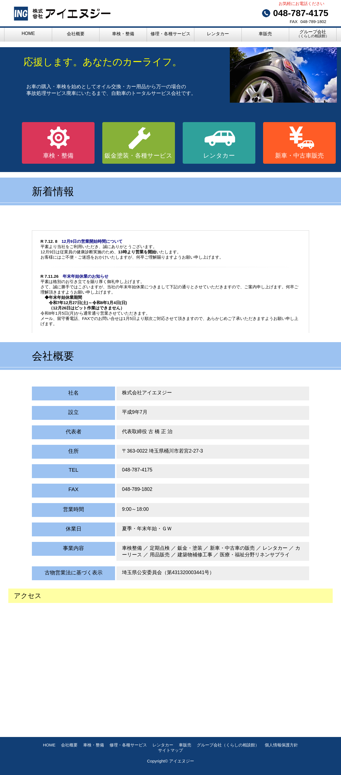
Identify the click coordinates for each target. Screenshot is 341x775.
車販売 (265, 33)
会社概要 (76, 33)
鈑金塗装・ (138, 155)
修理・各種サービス (170, 33)
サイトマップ (170, 750)
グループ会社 (312, 33)
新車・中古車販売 (299, 155)
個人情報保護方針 (281, 745)
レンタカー (218, 33)
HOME (28, 33)
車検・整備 (123, 33)
